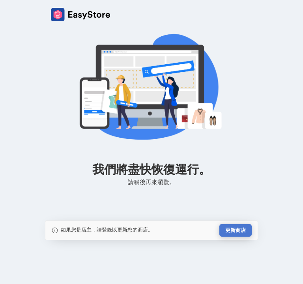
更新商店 (235, 230)
